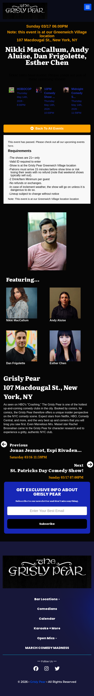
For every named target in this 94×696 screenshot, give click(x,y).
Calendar (47, 618)
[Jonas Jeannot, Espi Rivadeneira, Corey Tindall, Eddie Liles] (41, 456)
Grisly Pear (38, 682)
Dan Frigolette (15, 363)
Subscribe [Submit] (47, 524)
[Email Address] (47, 511)
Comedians (47, 609)
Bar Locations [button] (47, 599)
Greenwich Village (49, 198)
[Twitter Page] (57, 669)
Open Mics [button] (47, 638)
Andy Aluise (58, 320)
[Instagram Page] (46, 669)
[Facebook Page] (35, 669)
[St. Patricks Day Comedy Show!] (51, 476)
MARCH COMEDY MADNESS (47, 648)
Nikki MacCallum (17, 320)
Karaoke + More (47, 628)
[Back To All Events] (47, 129)
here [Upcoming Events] (10, 145)
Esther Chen (58, 363)
